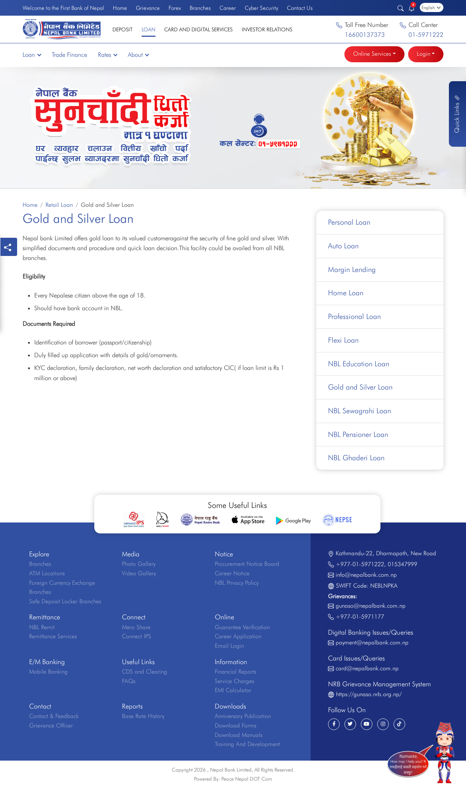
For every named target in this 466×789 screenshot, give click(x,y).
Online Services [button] (372, 53)
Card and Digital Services (198, 29)
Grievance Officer (51, 726)
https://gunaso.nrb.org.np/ (369, 695)
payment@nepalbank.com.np (372, 643)
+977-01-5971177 (360, 617)
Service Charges (234, 682)
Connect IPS (136, 637)
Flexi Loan (343, 340)
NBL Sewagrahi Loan (359, 411)
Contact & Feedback (54, 717)
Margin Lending (352, 269)
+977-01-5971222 (360, 565)
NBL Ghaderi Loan (356, 459)
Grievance (148, 7)
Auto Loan (343, 246)
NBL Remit (42, 628)
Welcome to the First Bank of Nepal (63, 7)
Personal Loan (349, 222)
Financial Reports (235, 673)
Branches (200, 7)
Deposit (122, 29)
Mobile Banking (48, 673)
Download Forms (235, 726)
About (138, 54)
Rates (107, 54)
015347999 (402, 565)
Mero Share (136, 628)
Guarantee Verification (242, 628)
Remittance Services (53, 637)
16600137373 (365, 34)
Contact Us (300, 7)
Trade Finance (69, 54)
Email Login (229, 647)
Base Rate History (143, 717)
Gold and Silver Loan (360, 388)
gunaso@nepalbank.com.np (371, 606)
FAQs (128, 682)
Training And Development (247, 745)
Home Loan (345, 293)
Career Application (238, 637)
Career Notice (232, 574)
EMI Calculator (233, 691)
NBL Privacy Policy (236, 583)
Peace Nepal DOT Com (246, 780)
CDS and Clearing (144, 673)
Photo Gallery (138, 565)
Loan (148, 29)
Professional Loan (354, 317)
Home (120, 7)
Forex (175, 7)
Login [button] (423, 53)
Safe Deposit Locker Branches (65, 602)
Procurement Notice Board (247, 565)
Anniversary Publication (243, 717)
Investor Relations (267, 29)
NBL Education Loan (359, 364)
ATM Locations (47, 574)
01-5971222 (425, 34)
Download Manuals (238, 736)
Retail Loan (59, 204)
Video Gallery (139, 574)
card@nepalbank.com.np (367, 669)
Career (228, 7)
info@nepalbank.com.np (366, 576)
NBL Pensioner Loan (358, 435)
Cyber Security (261, 7)
